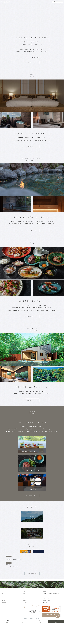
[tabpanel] (25, 552)
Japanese (55, 2)
